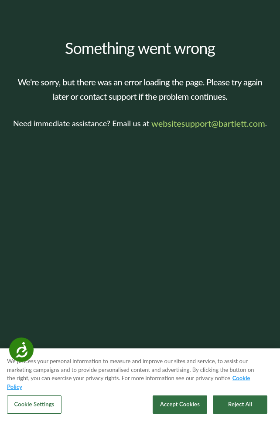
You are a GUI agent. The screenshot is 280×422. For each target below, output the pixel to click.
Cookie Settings (34, 404)
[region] (140, 385)
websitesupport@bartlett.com (208, 123)
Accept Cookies (180, 404)
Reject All (240, 404)
